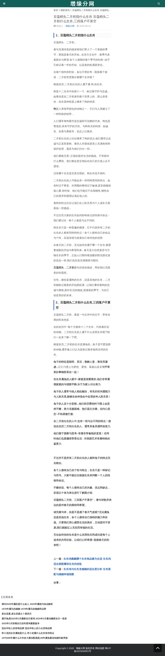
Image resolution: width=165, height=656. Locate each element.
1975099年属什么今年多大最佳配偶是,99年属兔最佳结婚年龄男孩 (35, 638)
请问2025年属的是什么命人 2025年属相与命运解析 (27, 604)
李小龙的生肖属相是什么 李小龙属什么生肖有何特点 (28, 633)
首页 (55, 10)
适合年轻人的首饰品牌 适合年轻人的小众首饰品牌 (27, 628)
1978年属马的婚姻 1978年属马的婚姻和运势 (24, 609)
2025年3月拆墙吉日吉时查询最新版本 (20, 623)
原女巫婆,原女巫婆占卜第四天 (17, 613)
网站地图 (99, 648)
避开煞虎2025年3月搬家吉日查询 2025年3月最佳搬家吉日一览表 (34, 618)
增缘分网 (69, 26)
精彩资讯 (65, 10)
